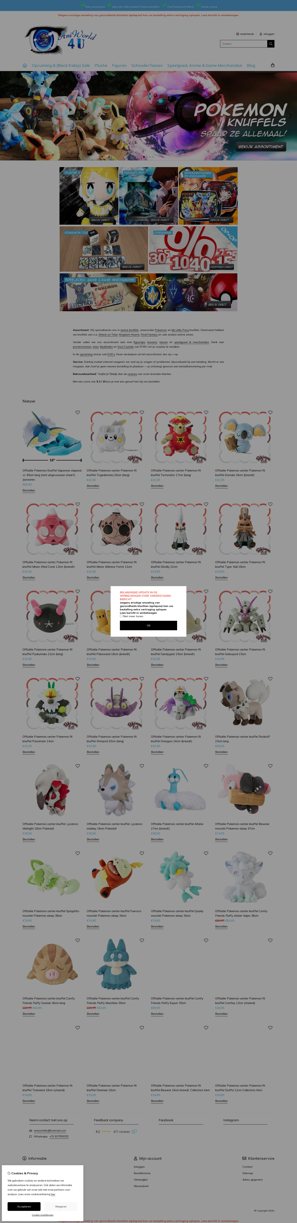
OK (148, 625)
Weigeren (61, 1206)
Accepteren (24, 1206)
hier (53, 1194)
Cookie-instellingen (42, 1215)
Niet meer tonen (131, 616)
